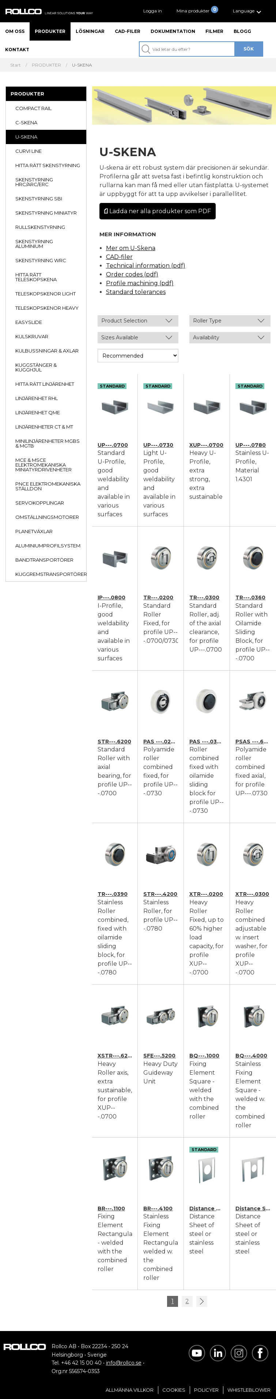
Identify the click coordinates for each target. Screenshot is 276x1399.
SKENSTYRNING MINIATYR (46, 213)
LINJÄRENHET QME (37, 412)
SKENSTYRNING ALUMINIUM (34, 243)
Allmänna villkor (130, 1390)
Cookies (173, 1390)
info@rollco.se (123, 1363)
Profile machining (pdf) (140, 283)
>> (201, 1301)
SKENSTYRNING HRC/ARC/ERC (34, 182)
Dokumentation (173, 31)
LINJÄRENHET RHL (36, 398)
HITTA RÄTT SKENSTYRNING (47, 165)
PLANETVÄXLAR (34, 531)
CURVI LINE (28, 151)
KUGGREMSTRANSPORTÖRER (50, 574)
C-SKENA (26, 122)
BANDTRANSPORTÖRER (44, 560)
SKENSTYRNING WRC (40, 260)
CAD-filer (127, 31)
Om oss (14, 31)
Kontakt (17, 49)
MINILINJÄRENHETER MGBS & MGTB (47, 443)
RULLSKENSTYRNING (40, 227)
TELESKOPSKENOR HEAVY (47, 308)
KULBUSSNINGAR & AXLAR (47, 351)
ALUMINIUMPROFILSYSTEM (47, 545)
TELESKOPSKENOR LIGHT (45, 294)
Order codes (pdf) (132, 274)
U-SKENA (26, 137)
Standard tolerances (136, 292)
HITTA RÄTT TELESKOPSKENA (36, 277)
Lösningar (90, 31)
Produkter (50, 31)
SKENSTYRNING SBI (38, 198)
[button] (248, 11)
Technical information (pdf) (145, 265)
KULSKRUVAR (31, 336)
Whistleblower (249, 1390)
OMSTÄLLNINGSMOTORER (47, 517)
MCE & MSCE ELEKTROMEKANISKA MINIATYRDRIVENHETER (43, 464)
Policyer (206, 1390)
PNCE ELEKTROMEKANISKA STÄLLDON (47, 486)
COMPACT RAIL (33, 108)
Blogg (242, 31)
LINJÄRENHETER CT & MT (44, 427)
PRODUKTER (27, 94)
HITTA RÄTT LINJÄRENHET (44, 384)
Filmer (214, 31)
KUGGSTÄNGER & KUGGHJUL (36, 367)
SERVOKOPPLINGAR (39, 503)
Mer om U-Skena (130, 248)
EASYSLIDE (28, 322)
